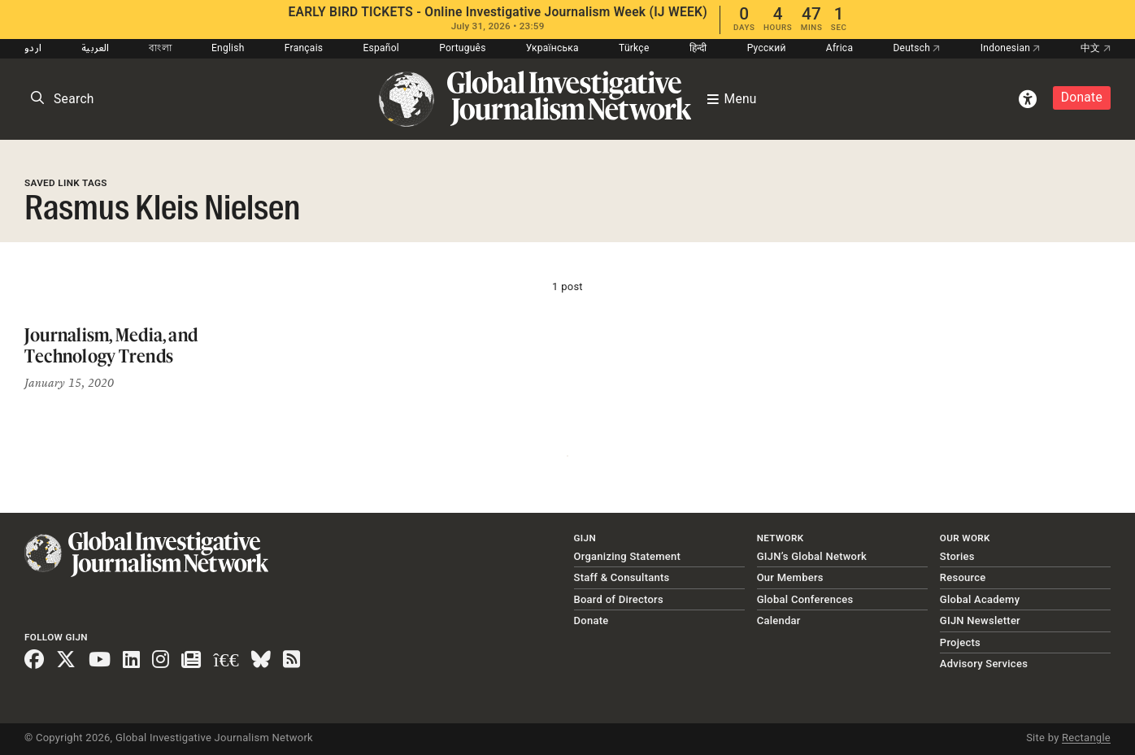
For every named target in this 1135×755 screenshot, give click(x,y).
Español (381, 48)
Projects (960, 642)
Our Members (790, 577)
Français (304, 48)
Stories (957, 556)
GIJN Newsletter (980, 620)
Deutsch (916, 48)
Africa (839, 48)
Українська (552, 48)
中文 (1096, 48)
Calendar (779, 620)
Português (462, 48)
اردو (32, 48)
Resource (963, 577)
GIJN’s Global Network (812, 556)
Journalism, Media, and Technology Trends (111, 345)
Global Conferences (805, 599)
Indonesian (1011, 48)
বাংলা (160, 48)
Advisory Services (984, 663)
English (228, 48)
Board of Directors (618, 599)
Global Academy (980, 599)
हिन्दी (698, 48)
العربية (95, 48)
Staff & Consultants (622, 577)
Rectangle (1086, 737)
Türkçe (634, 48)
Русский (766, 48)
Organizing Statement (627, 556)
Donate (1081, 97)
